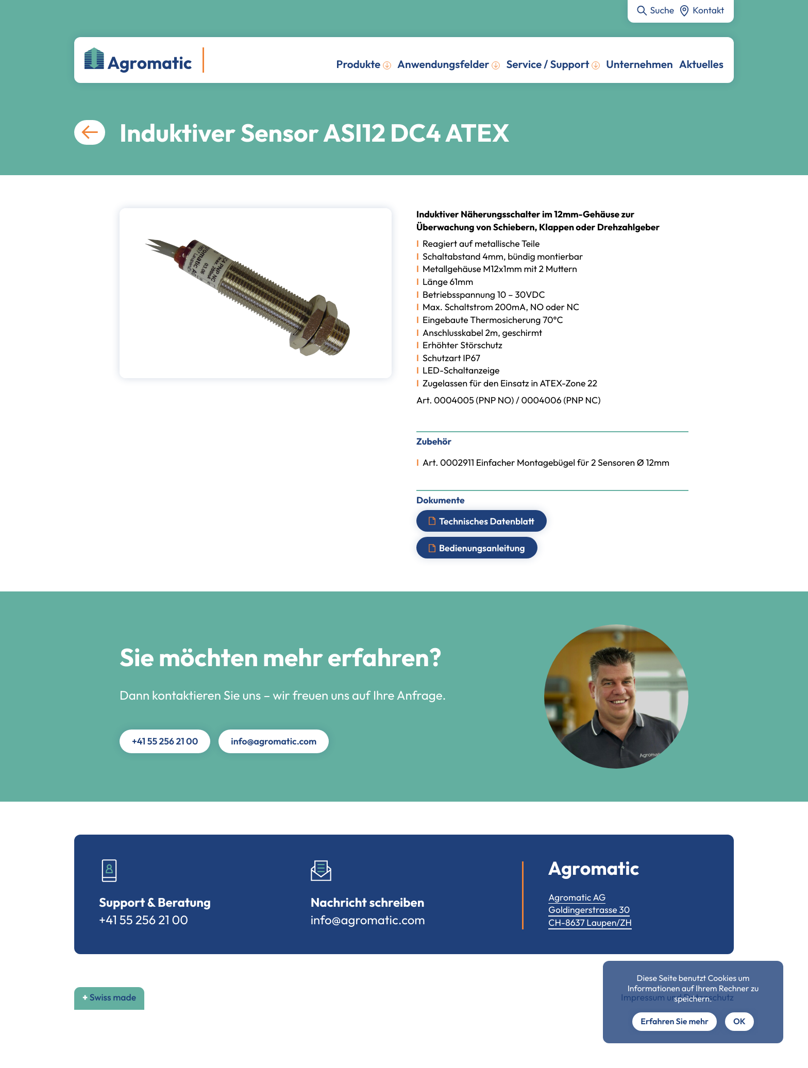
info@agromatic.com (273, 741)
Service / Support (547, 64)
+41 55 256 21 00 (165, 741)
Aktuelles (701, 64)
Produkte (358, 64)
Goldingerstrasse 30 (589, 910)
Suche (662, 10)
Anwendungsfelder (443, 64)
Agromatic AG (576, 897)
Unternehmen (639, 64)
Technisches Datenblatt (486, 521)
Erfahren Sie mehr (675, 1021)
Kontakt (708, 10)
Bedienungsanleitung (482, 548)
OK (739, 1021)
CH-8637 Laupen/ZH (590, 922)
